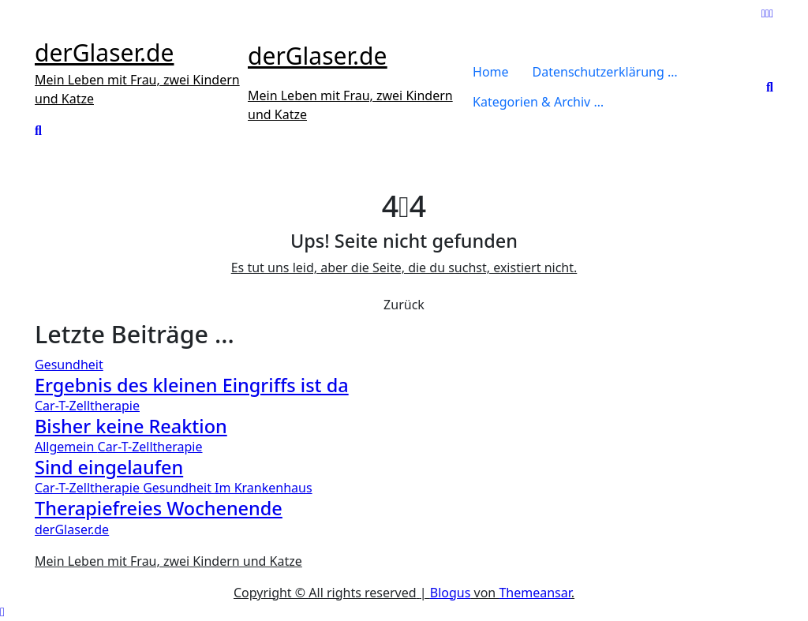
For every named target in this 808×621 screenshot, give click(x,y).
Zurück (404, 304)
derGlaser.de (104, 52)
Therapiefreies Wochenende (158, 508)
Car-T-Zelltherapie (87, 405)
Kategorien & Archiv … (538, 101)
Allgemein (66, 446)
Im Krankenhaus (263, 487)
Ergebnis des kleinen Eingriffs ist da (192, 385)
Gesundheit (69, 364)
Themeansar (534, 592)
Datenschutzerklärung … (605, 71)
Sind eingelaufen (109, 467)
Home (491, 71)
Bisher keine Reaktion (131, 426)
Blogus (450, 592)
